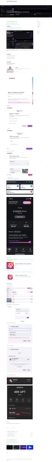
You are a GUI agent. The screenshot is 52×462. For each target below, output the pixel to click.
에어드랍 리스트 (9, 431)
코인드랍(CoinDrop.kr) (11, 1)
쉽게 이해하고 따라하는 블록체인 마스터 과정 (12, 23)
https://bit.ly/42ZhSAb (9, 64)
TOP (44, 459)
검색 (43, 1)
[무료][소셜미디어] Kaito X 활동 (10, 433)
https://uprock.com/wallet (9, 286)
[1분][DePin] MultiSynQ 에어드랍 (10, 435)
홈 (37, 20)
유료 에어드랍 (39, 23)
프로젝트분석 (38, 27)
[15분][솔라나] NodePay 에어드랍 (10, 436)
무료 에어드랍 (12, 431)
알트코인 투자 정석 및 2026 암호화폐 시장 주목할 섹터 (13, 24)
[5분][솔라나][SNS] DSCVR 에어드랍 (11, 434)
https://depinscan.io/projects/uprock (18, 29)
